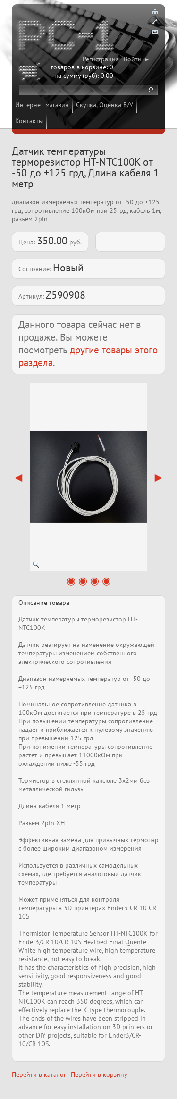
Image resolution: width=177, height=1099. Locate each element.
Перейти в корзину (99, 1074)
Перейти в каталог (39, 1074)
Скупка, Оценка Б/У (104, 105)
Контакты (29, 121)
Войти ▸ (136, 59)
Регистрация (101, 59)
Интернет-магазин (42, 105)
